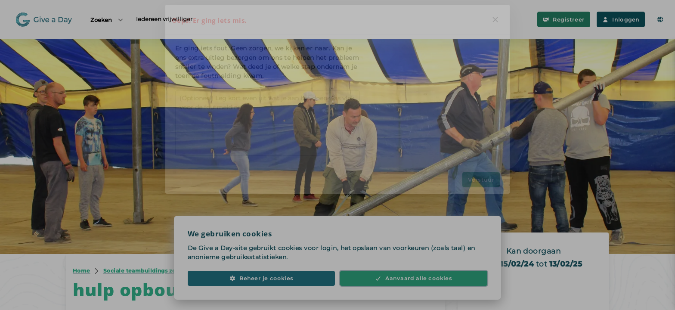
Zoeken (107, 19)
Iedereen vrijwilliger (164, 19)
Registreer (564, 19)
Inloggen (620, 19)
